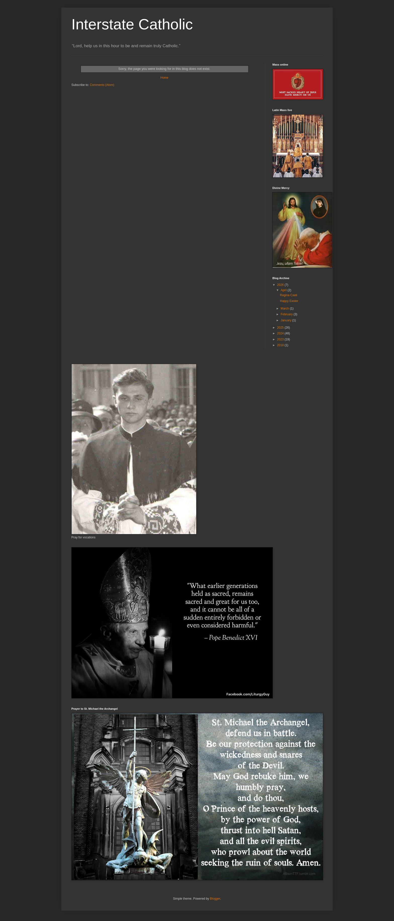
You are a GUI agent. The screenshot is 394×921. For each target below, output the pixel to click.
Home (164, 77)
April (284, 290)
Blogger (215, 898)
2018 (281, 345)
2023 (281, 339)
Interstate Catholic (132, 24)
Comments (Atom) (102, 85)
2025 (281, 327)
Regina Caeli (288, 295)
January (286, 320)
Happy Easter (289, 301)
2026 (281, 285)
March (285, 308)
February (287, 314)
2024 (281, 333)
